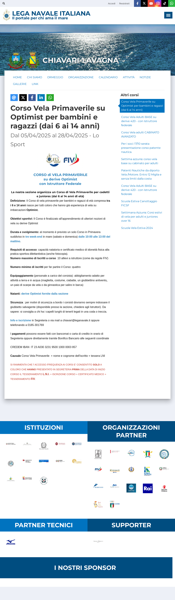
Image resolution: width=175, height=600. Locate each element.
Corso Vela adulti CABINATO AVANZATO (140, 134)
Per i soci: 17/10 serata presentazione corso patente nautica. (141, 148)
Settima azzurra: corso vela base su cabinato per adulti (139, 161)
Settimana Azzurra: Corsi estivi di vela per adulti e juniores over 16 (141, 217)
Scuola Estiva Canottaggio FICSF (139, 203)
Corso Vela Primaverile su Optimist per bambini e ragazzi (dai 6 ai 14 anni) (142, 106)
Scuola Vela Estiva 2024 (137, 228)
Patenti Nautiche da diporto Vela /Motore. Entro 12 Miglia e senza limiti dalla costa (141, 175)
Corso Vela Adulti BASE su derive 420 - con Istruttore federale (139, 121)
